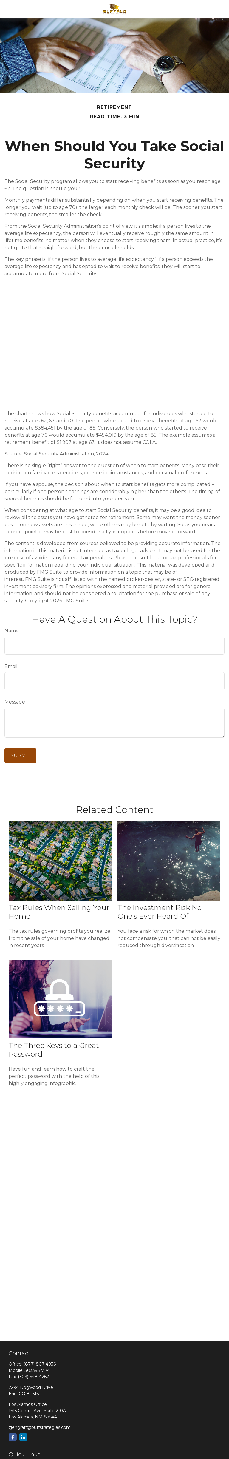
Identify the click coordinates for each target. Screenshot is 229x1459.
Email (11, 666)
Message (14, 702)
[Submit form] (20, 755)
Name (11, 631)
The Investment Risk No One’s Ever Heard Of (159, 912)
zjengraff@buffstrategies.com (40, 1427)
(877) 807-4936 (40, 1364)
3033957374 (37, 1370)
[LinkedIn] (23, 1437)
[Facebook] (13, 1437)
